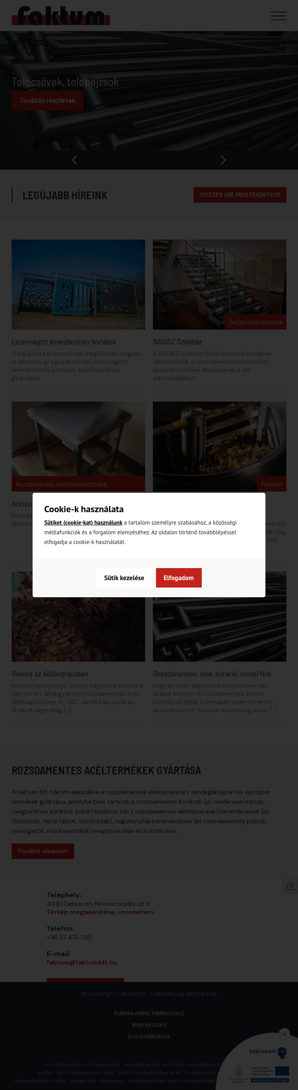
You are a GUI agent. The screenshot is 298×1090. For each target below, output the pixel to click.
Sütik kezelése (124, 578)
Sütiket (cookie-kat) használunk (83, 522)
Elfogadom (179, 578)
